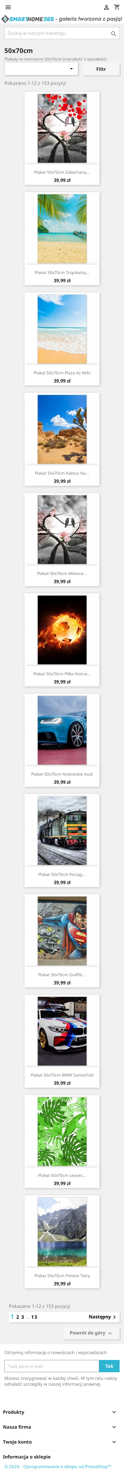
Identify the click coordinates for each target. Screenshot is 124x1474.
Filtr (101, 69)
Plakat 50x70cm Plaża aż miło (62, 373)
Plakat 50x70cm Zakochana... (62, 172)
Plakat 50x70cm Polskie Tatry (62, 1275)
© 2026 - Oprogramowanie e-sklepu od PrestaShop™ (57, 1466)
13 (34, 1317)
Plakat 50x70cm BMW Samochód (62, 1075)
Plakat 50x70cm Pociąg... (62, 874)
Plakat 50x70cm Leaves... (62, 1175)
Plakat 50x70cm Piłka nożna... (62, 673)
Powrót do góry (91, 1333)
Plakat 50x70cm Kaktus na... (62, 473)
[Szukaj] (62, 33)
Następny (103, 1317)
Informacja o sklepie (27, 1457)
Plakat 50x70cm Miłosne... (62, 573)
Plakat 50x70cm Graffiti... (62, 974)
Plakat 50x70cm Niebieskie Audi (62, 774)
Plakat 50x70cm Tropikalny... (62, 272)
